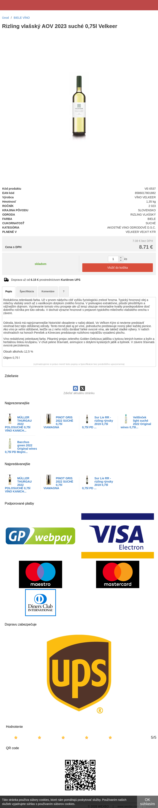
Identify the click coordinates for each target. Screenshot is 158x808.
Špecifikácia (27, 291)
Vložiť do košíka (117, 267)
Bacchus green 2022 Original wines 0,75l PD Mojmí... (21, 447)
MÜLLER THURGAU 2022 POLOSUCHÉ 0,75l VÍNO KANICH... (18, 424)
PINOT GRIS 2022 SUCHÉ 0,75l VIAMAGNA (58, 422)
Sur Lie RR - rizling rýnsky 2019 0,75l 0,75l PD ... (97, 422)
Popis (8, 291)
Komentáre (48, 291)
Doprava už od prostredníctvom (45, 279)
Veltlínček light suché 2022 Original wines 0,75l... (136, 422)
